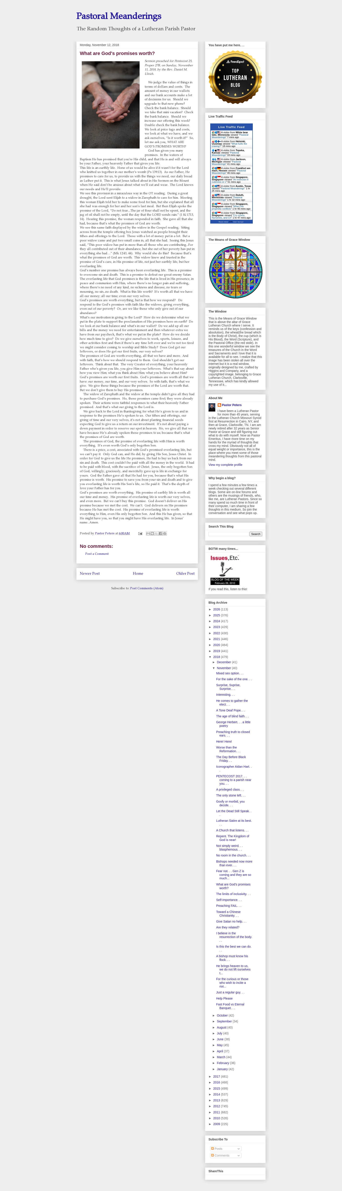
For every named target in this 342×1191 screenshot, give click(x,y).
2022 (217, 633)
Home (138, 574)
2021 (217, 639)
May (220, 1045)
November (224, 668)
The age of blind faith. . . (232, 716)
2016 (217, 1082)
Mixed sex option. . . (229, 673)
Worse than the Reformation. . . (228, 749)
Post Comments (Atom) (146, 588)
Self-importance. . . (229, 900)
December (224, 662)
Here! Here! (224, 741)
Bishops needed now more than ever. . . (234, 863)
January (223, 1069)
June (220, 1039)
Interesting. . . (225, 694)
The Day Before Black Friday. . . (231, 758)
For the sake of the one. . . (234, 679)
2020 (217, 645)
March (221, 1057)
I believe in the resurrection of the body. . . (234, 936)
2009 (217, 1124)
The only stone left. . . (230, 795)
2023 (217, 627)
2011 (217, 1112)
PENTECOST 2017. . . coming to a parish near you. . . (233, 779)
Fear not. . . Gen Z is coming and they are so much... (233, 874)
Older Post (185, 574)
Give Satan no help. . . (231, 921)
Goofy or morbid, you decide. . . (230, 803)
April (220, 1051)
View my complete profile (225, 464)
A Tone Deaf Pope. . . (230, 710)
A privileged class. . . (230, 789)
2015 (217, 1088)
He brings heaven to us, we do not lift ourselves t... (233, 969)
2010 (217, 1118)
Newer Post (90, 574)
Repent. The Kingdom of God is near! (232, 838)
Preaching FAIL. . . (228, 905)
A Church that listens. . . (232, 830)
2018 (217, 657)
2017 (217, 1076)
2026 (217, 609)
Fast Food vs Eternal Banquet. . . (230, 1006)
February (223, 1063)
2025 (217, 615)
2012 (217, 1106)
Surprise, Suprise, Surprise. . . (228, 686)
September (225, 1021)
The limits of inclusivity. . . (233, 894)
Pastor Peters (232, 405)
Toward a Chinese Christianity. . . (228, 913)
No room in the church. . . (233, 855)
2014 (217, 1094)
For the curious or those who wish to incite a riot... (232, 982)
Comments (220, 1155)
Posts (216, 1148)
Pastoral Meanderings (118, 17)
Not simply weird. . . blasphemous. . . (229, 847)
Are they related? (227, 927)
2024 (217, 621)
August (222, 1027)
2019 (217, 651)
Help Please (224, 998)
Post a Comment (97, 554)
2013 (217, 1100)
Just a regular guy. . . (230, 992)
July (220, 1033)
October (223, 1015)
